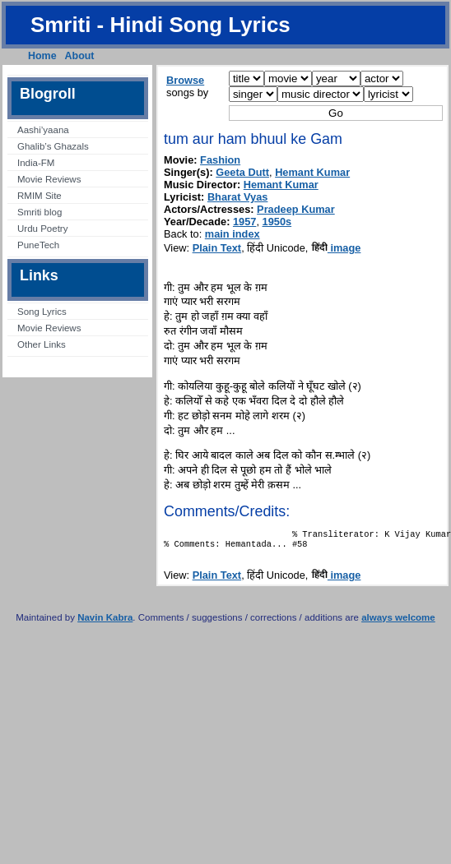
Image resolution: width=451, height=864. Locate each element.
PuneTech (38, 245)
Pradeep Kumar (296, 209)
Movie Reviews (49, 179)
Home (42, 56)
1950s (277, 221)
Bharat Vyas (237, 197)
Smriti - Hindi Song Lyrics (160, 24)
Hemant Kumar (312, 172)
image (336, 248)
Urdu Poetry (42, 228)
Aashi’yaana (43, 130)
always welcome (398, 622)
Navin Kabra (105, 622)
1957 (244, 221)
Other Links (41, 344)
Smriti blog (39, 212)
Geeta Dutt (242, 172)
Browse (185, 80)
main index (232, 234)
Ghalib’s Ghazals (53, 146)
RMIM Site (39, 196)
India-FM (35, 163)
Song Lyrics (42, 311)
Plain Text (217, 248)
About (80, 56)
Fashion (220, 160)
